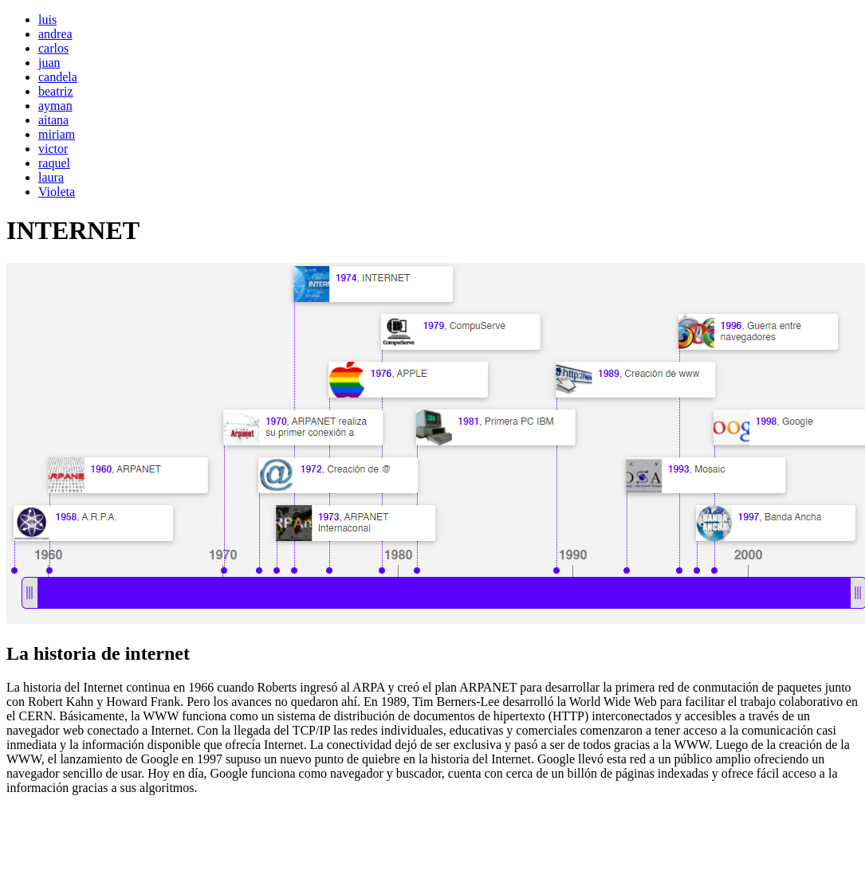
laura (51, 177)
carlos (53, 48)
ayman (55, 105)
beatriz (55, 91)
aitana (53, 120)
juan (49, 62)
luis (47, 19)
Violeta (56, 191)
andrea (55, 34)
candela (57, 77)
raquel (54, 163)
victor (53, 148)
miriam (56, 134)
